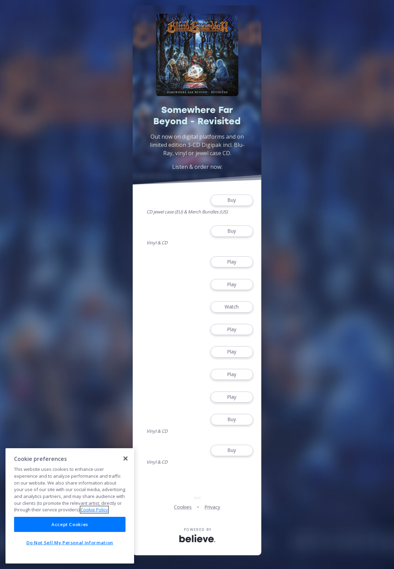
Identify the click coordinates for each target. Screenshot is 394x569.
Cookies (183, 507)
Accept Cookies (69, 524)
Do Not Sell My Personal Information (69, 542)
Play (232, 262)
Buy (232, 200)
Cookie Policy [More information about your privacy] (94, 510)
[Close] (125, 458)
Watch (232, 307)
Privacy (212, 507)
